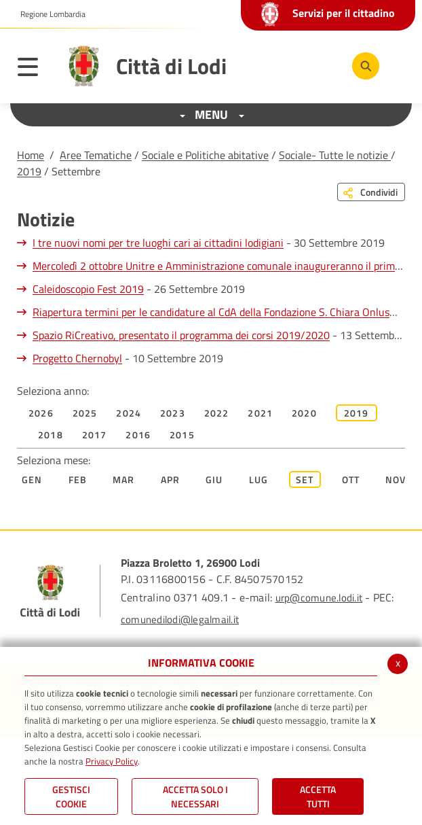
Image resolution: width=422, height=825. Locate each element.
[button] (47, 14)
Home (30, 155)
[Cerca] (365, 66)
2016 (138, 434)
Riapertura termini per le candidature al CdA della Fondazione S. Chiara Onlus (211, 312)
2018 (50, 434)
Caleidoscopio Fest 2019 (88, 289)
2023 (172, 413)
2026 (41, 413)
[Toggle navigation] (35, 69)
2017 (94, 434)
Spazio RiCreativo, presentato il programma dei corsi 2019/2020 (181, 335)
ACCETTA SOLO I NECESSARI (195, 796)
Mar (124, 479)
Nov (395, 479)
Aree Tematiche (96, 155)
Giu (214, 479)
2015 (182, 434)
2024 (128, 413)
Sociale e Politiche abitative (205, 155)
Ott (351, 479)
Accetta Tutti (318, 796)
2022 (216, 413)
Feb (78, 479)
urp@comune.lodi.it (318, 597)
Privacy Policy (111, 761)
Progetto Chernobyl (77, 358)
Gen (32, 479)
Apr (170, 479)
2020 (304, 413)
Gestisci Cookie (71, 796)
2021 (260, 413)
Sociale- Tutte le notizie (335, 155)
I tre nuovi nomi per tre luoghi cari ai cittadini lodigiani (158, 242)
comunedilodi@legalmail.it (180, 619)
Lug (259, 479)
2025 (85, 413)
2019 (29, 171)
